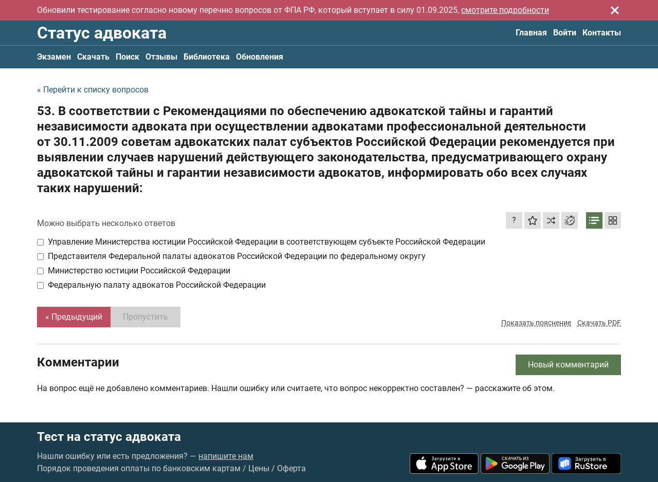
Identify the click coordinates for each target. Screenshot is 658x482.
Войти (564, 33)
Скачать (93, 57)
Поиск (127, 57)
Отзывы (161, 57)
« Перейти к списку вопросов (93, 90)
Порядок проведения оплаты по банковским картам (139, 468)
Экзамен (54, 57)
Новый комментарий (568, 364)
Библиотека (207, 57)
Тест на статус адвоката (109, 437)
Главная (531, 33)
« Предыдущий (73, 317)
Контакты (601, 33)
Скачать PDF (599, 323)
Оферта (291, 468)
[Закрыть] (615, 10)
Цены (258, 468)
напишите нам (225, 456)
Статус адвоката (102, 33)
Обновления (259, 57)
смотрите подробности (505, 10)
